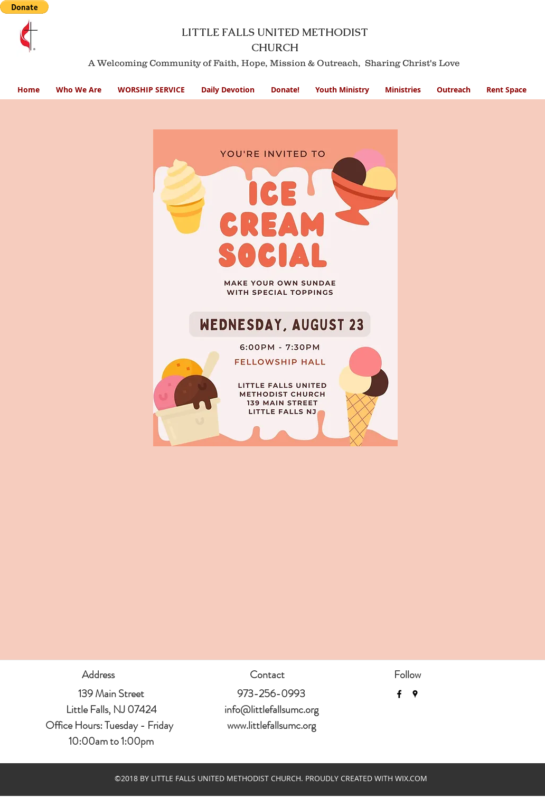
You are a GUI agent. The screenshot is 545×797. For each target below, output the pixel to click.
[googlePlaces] (415, 694)
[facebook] (399, 694)
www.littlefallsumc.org (271, 725)
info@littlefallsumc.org (271, 709)
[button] (342, 89)
